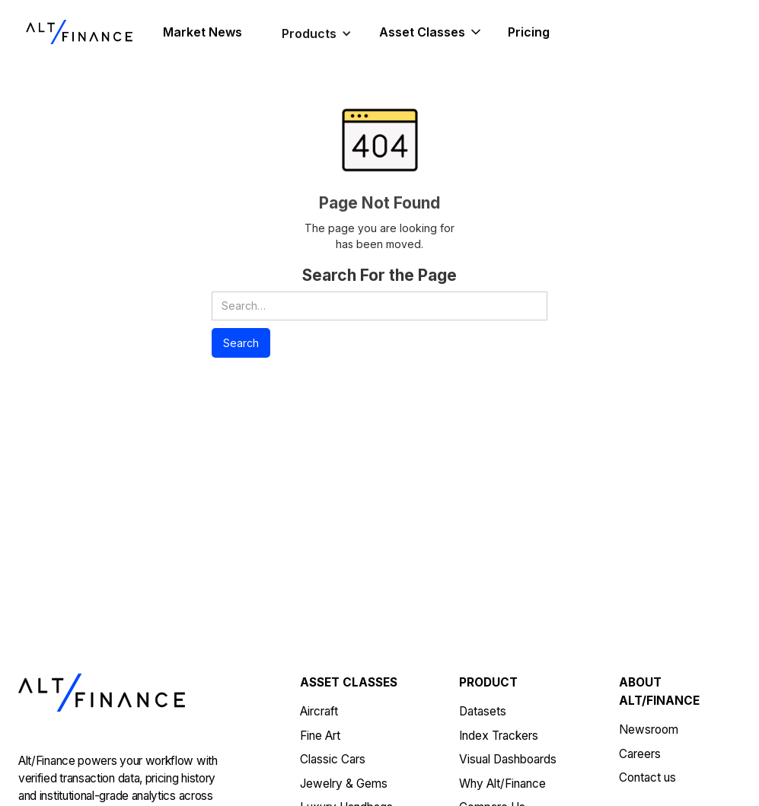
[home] (79, 32)
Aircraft (319, 711)
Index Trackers (498, 735)
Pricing (529, 32)
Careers (640, 754)
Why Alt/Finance (502, 783)
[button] (316, 33)
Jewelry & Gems (343, 783)
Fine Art (320, 735)
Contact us (647, 777)
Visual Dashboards (507, 759)
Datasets (482, 711)
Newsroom (648, 729)
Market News (202, 32)
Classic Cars (332, 759)
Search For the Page (379, 275)
